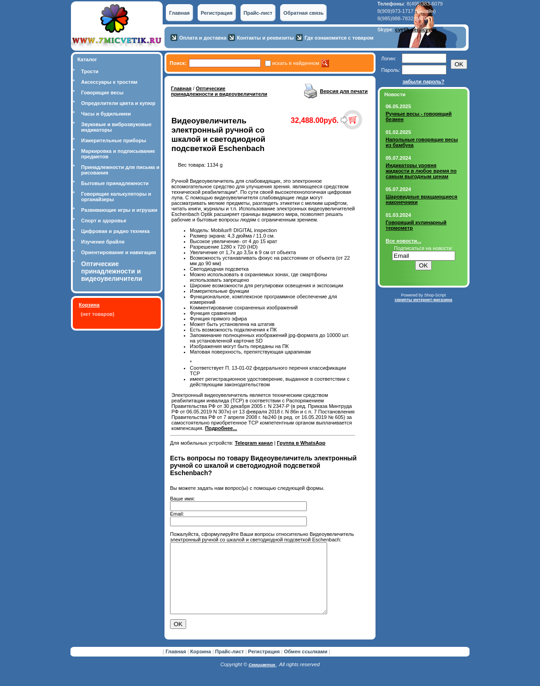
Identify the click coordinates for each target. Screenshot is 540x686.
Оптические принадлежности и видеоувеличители (219, 91)
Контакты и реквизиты (265, 38)
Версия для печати (344, 91)
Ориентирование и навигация (118, 252)
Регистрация (217, 13)
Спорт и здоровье (103, 220)
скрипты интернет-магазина (423, 299)
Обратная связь (303, 13)
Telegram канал (254, 443)
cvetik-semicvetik (416, 29)
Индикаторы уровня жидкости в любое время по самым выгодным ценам (421, 171)
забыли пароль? (424, 81)
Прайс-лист (258, 13)
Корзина (89, 305)
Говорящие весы (102, 92)
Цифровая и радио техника (115, 231)
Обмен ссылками (305, 665)
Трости (90, 71)
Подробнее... (221, 428)
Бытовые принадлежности (115, 183)
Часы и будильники (106, 113)
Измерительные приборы (113, 140)
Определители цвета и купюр (118, 103)
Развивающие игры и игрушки (119, 210)
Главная (179, 13)
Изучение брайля (102, 241)
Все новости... (403, 241)
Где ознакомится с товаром (339, 38)
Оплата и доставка (202, 38)
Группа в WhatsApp (301, 443)
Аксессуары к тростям (109, 82)
